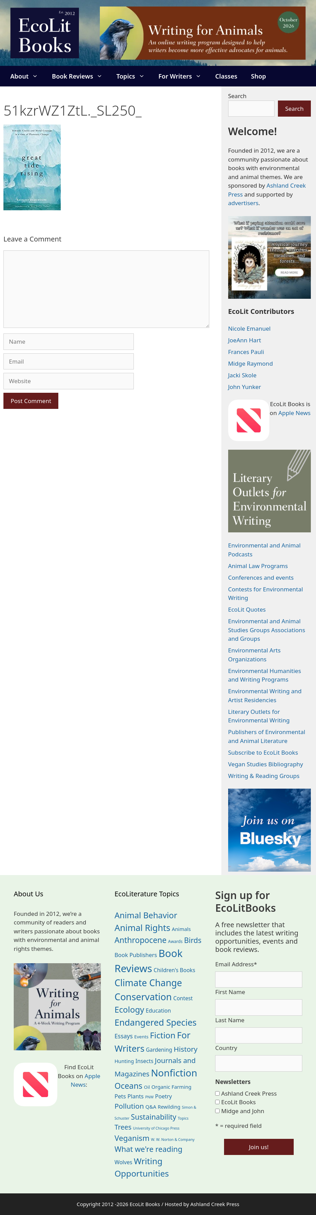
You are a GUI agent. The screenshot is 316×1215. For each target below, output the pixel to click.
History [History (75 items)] (185, 1049)
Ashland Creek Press (249, 1093)
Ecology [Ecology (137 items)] (129, 1009)
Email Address (236, 964)
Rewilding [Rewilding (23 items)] (169, 1107)
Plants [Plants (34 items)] (136, 1096)
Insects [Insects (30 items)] (144, 1061)
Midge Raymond (250, 363)
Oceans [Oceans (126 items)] (128, 1085)
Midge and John (243, 1111)
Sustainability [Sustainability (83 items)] (153, 1117)
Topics (133, 76)
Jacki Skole (242, 375)
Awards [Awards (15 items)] (175, 941)
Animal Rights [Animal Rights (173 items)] (143, 927)
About (27, 76)
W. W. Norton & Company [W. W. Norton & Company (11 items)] (173, 1139)
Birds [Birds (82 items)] (193, 940)
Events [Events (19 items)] (141, 1037)
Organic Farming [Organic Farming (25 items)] (171, 1086)
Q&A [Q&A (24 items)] (150, 1106)
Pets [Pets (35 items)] (120, 1096)
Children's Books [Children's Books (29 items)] (174, 970)
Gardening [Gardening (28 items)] (159, 1049)
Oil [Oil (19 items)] (147, 1087)
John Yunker (244, 387)
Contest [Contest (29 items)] (183, 998)
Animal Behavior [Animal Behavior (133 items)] (146, 915)
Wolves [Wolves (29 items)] (123, 1162)
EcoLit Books (238, 1102)
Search (237, 96)
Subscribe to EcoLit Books (263, 752)
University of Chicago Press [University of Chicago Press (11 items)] (156, 1128)
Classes (226, 76)
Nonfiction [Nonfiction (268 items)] (174, 1072)
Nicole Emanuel (249, 328)
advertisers (243, 203)
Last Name (229, 1020)
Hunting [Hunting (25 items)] (124, 1061)
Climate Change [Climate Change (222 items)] (148, 983)
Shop (258, 76)
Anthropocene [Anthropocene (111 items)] (141, 940)
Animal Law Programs (258, 566)
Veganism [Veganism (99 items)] (132, 1138)
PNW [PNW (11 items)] (149, 1097)
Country (226, 1048)
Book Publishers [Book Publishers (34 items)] (136, 955)
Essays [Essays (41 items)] (124, 1036)
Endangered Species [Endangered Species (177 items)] (156, 1022)
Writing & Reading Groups (264, 776)
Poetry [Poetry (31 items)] (163, 1096)
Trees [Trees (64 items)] (123, 1127)
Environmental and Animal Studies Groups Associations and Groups (266, 629)
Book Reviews (80, 76)
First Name (230, 992)
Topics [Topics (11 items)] (183, 1118)
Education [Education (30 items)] (158, 1010)
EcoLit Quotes (247, 609)
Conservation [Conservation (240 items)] (143, 996)
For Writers (184, 76)
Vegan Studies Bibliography (265, 764)
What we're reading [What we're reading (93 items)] (149, 1149)
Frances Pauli (246, 352)
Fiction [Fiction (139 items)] (162, 1035)
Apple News (294, 413)
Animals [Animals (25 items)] (181, 928)
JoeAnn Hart (244, 340)
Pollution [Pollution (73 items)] (129, 1106)
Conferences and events (261, 577)
